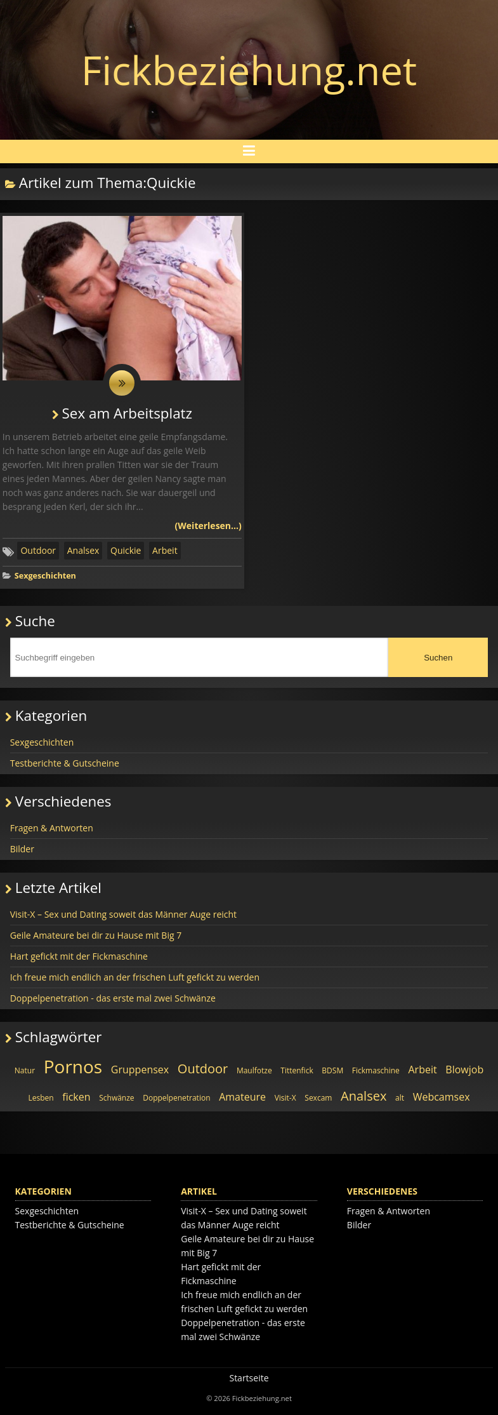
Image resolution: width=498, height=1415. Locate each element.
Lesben (40, 1097)
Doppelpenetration (176, 1097)
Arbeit (165, 550)
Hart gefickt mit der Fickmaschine (79, 956)
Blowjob (464, 1069)
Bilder (22, 849)
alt (399, 1097)
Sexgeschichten (45, 575)
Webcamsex (441, 1097)
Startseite (248, 1378)
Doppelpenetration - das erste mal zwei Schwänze (113, 998)
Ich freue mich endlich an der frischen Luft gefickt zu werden (134, 977)
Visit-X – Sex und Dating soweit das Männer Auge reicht (123, 914)
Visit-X (285, 1097)
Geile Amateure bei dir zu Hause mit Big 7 (96, 935)
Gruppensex (140, 1069)
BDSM (332, 1070)
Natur (25, 1070)
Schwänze (116, 1097)
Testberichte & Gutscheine (64, 763)
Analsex (83, 550)
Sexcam (318, 1097)
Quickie (125, 550)
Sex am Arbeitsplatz (127, 413)
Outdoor (38, 550)
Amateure (242, 1097)
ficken (76, 1097)
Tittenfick (296, 1070)
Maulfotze (254, 1070)
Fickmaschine (376, 1070)
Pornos (73, 1066)
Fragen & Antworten (51, 828)
